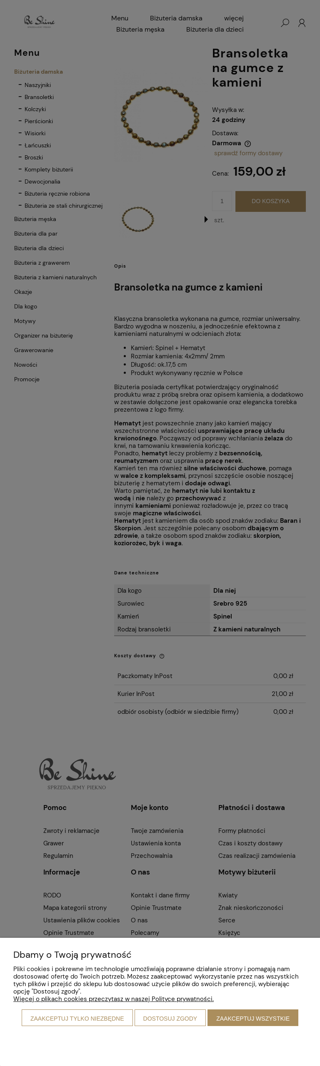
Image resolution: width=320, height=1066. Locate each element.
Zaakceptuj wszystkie (253, 1018)
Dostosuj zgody (170, 1018)
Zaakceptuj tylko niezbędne (77, 1018)
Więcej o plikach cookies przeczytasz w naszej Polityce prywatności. (113, 999)
